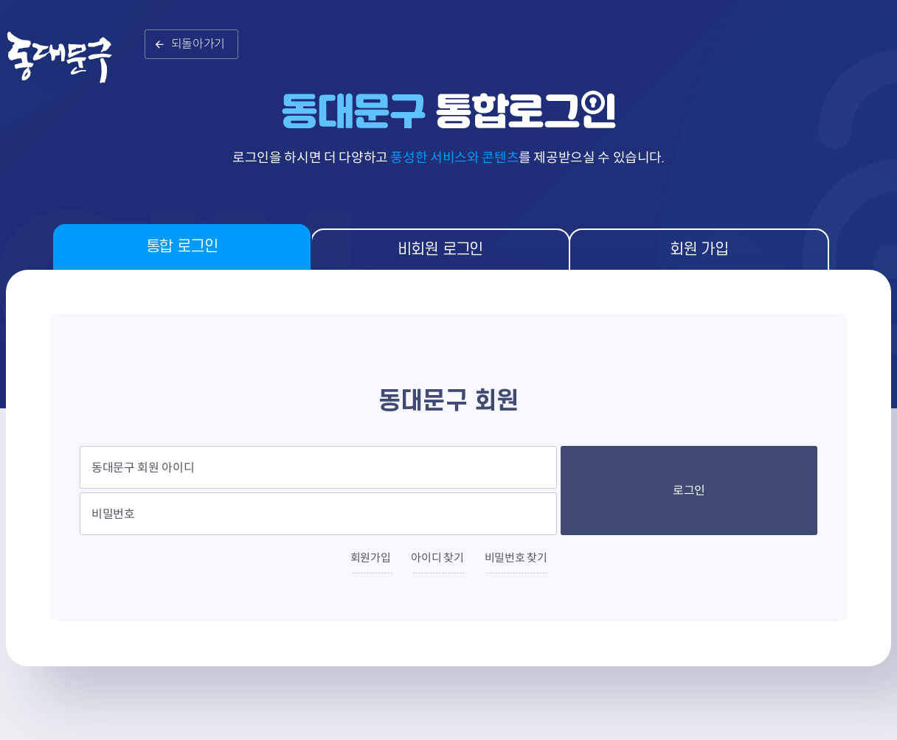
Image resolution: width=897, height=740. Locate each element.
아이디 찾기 (437, 558)
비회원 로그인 (440, 249)
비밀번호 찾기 (516, 558)
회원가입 (370, 558)
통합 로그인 (182, 246)
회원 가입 (699, 249)
